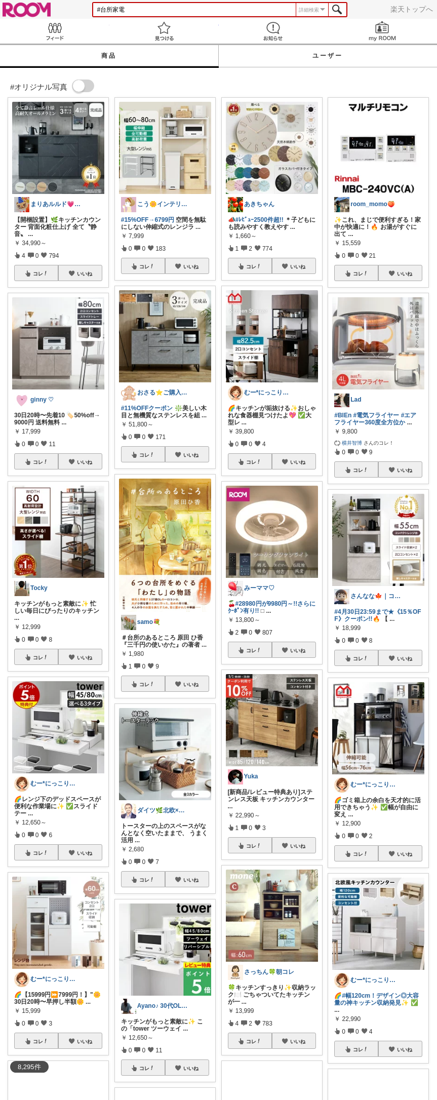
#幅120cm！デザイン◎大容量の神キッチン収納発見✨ (376, 999)
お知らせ (273, 31)
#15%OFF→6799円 (147, 219)
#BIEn (342, 415)
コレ (40, 273)
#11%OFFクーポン (147, 408)
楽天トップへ (411, 9)
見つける (164, 31)
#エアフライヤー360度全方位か (375, 419)
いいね (84, 273)
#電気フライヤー (376, 415)
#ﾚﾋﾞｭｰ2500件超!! (259, 219)
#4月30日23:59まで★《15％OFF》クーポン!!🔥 (377, 615)
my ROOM (382, 31)
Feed (54, 31)
